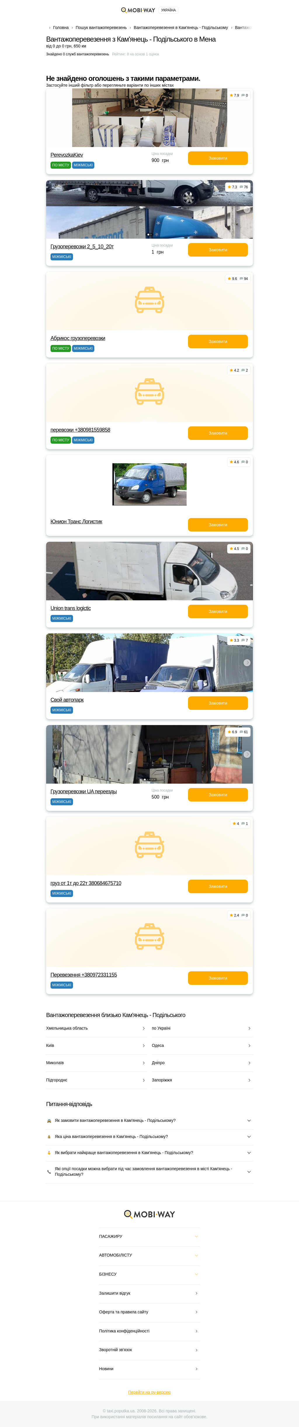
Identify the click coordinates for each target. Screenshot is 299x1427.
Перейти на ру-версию (149, 1392)
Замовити (218, 158)
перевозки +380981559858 (80, 430)
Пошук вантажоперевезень (101, 27)
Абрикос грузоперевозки (78, 338)
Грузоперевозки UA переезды (84, 791)
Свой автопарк (67, 700)
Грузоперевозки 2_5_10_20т (82, 246)
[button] (148, 234)
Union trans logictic (71, 608)
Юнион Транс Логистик (76, 521)
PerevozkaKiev (67, 155)
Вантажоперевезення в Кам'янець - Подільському (181, 27)
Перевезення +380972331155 (84, 975)
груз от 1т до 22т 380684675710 (86, 883)
